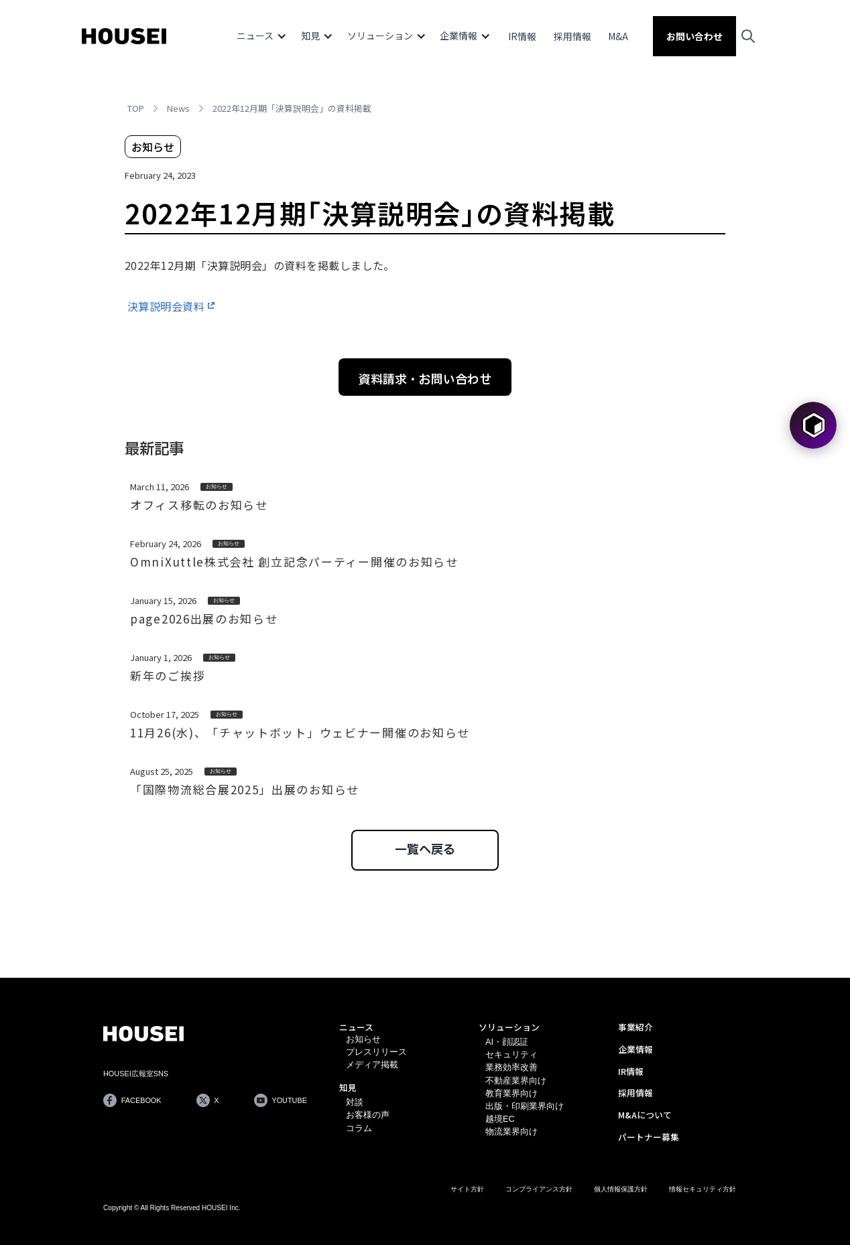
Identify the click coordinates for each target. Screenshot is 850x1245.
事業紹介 (635, 1027)
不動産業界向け (515, 1081)
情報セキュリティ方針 (702, 1189)
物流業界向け (511, 1131)
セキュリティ (511, 1054)
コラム (359, 1128)
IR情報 (522, 36)
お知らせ (363, 1039)
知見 (348, 1087)
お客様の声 (367, 1115)
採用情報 (572, 36)
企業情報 (635, 1049)
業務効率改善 (511, 1067)
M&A (618, 36)
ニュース (356, 1027)
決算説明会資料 (165, 306)
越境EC (500, 1119)
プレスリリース (376, 1052)
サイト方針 (467, 1189)
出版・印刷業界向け (524, 1106)
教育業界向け (511, 1093)
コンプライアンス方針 (538, 1189)
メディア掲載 (372, 1064)
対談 (354, 1102)
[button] (262, 36)
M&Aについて (645, 1114)
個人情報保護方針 (621, 1189)
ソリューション (509, 1027)
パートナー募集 (648, 1136)
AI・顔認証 (506, 1042)
